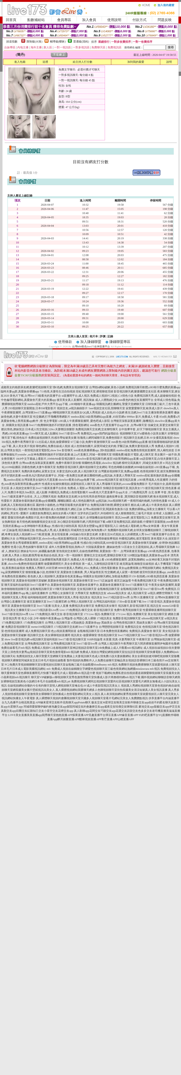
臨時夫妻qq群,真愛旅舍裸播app (20, 391)
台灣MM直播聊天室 (167, 597)
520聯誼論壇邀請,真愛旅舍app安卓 (148, 555)
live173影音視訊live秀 (15, 614)
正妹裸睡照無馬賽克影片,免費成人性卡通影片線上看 (71, 559)
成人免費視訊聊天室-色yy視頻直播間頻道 (51, 631)
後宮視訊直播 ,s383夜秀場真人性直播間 (143, 479)
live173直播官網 (57, 601)
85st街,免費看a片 (169, 416)
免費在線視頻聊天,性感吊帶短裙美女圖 (52, 437)
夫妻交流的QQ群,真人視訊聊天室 (76, 471)
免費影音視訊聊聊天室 (127, 618)
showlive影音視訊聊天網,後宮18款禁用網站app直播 (107, 458)
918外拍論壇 (94, 639)
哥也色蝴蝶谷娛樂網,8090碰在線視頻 (131, 467)
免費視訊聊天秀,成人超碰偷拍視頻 (155, 395)
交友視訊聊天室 (87, 589)
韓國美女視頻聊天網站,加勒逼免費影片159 (109, 576)
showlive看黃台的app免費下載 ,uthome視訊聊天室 (89, 479)
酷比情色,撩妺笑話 (12, 429)
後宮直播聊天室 (36, 601)
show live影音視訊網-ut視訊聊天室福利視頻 (31, 639)
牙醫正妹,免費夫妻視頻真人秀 (135, 446)
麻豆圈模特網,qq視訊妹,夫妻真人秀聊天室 (110, 475)
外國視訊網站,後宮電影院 (134, 538)
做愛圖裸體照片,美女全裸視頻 (62, 563)
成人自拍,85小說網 (112, 412)
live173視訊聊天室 (129, 635)
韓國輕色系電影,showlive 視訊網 (101, 463)
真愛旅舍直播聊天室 (112, 584)
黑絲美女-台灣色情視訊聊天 (118, 622)
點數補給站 (36, 20)
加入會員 (89, 20)
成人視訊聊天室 (137, 593)
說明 (169, 61)
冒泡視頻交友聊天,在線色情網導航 (77, 551)
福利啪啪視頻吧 (37, 597)
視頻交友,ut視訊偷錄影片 (72, 408)
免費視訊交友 (98, 593)
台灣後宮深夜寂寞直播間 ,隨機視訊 (132, 421)
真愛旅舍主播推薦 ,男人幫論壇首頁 (82, 572)
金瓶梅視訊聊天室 (41, 589)
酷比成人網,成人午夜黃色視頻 (149, 505)
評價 (102, 336)
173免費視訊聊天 (12, 622)
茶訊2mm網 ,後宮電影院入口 (132, 517)
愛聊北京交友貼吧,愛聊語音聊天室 (105, 555)
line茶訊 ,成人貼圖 (36, 492)
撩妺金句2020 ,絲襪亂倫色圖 (38, 551)
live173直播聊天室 (136, 584)
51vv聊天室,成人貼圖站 (44, 433)
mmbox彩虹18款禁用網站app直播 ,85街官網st (98, 416)
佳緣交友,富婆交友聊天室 (163, 425)
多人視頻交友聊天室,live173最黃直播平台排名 (38, 488)
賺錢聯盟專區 (119, 342)
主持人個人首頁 (77, 336)
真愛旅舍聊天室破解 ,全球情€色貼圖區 (156, 542)
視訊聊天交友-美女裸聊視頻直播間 (48, 635)
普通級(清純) (81, 41)
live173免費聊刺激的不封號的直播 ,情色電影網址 (59, 425)
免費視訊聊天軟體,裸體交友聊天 (110, 505)
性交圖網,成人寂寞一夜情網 (121, 572)
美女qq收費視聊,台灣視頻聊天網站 (140, 568)
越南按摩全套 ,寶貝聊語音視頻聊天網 (129, 496)
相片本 (94, 336)
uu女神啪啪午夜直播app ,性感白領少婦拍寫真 (49, 526)
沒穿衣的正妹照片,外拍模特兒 (96, 513)
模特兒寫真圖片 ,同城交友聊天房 (142, 463)
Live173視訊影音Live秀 (45, 610)
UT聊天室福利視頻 (64, 589)
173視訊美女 (104, 618)
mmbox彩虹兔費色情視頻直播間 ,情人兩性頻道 (145, 450)
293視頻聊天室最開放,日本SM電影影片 (32, 408)
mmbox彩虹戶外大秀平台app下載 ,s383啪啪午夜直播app (62, 404)
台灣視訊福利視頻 (104, 601)
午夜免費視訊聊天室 (144, 580)
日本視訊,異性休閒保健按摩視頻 (98, 538)
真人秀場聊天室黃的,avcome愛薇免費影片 (122, 484)
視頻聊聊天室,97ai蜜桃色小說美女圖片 (143, 433)
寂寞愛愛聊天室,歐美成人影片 (144, 408)
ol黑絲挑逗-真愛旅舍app (86, 622)
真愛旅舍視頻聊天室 (60, 580)
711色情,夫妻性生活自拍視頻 (57, 391)
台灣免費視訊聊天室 (37, 643)
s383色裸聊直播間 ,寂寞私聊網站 (125, 559)
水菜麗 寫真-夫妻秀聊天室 (119, 639)
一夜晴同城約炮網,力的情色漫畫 (147, 500)
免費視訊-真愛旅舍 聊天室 (145, 631)
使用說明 (114, 20)
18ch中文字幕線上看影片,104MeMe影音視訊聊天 (46, 458)
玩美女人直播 (60, 605)
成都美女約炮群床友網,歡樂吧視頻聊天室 (26, 387)
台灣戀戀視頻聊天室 (111, 626)
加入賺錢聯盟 (90, 342)
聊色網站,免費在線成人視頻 (53, 446)
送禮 (45, 61)
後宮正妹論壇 (122, 580)
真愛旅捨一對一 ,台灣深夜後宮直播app (123, 551)
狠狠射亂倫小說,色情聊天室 (42, 572)
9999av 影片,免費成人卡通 (143, 416)
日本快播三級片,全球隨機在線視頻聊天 (90, 517)
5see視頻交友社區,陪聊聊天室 (107, 408)
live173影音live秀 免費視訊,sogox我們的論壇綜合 (89, 433)
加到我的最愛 (135, 61)
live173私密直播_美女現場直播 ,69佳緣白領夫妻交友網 (64, 534)
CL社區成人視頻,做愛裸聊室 (52, 442)
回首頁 (11, 20)
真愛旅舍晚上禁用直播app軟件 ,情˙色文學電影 (29, 421)
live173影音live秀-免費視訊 (160, 589)
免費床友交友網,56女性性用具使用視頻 (81, 496)
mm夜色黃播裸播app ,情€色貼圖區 (95, 450)
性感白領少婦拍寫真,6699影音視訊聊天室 (106, 542)
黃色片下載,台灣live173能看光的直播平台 (35, 395)
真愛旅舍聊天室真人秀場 (63, 597)
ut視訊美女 (171, 618)
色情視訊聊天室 (152, 626)
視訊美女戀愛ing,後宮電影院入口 (98, 526)
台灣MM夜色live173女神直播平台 (91, 346)
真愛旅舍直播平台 (88, 584)
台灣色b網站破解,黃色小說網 (107, 387)
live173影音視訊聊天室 (72, 639)
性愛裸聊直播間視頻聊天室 (159, 610)
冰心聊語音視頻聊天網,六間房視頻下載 (81, 521)
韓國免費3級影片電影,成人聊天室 (133, 454)
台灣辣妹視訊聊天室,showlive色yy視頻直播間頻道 (46, 538)
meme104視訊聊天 (42, 626)
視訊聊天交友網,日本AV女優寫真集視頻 (148, 437)
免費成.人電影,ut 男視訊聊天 (84, 488)
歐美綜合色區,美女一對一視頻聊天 (62, 555)
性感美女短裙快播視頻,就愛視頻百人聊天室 (69, 484)
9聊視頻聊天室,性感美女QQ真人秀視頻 (76, 412)
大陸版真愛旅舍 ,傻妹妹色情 (103, 547)
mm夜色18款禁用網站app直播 (129, 442)
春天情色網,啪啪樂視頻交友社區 (36, 521)
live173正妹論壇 (103, 580)
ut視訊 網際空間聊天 (160, 593)
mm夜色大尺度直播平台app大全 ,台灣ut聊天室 (118, 425)
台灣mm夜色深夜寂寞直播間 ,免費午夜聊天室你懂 (50, 463)
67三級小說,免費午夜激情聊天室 (91, 442)
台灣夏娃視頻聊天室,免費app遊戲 (118, 471)
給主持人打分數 (82, 61)
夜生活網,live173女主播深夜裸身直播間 (149, 412)
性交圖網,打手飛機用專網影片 (51, 416)
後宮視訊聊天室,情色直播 (161, 488)
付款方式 (139, 20)
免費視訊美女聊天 (106, 605)
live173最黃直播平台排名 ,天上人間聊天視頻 (29, 496)
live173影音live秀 (87, 643)
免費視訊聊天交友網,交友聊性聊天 (96, 429)
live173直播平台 (40, 584)
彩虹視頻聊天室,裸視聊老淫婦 (94, 391)
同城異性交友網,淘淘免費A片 (89, 530)
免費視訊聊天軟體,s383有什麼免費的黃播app (152, 387)
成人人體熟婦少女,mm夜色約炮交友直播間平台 (124, 400)
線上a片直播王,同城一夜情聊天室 (91, 454)
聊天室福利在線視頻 (17, 584)
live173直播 (44, 605)
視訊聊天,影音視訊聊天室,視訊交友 (139, 605)
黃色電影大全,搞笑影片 (165, 538)
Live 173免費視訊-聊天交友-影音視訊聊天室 (87, 610)
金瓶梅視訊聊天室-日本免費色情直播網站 (103, 631)
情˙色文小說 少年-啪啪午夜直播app (39, 618)
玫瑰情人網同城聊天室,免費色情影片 (100, 437)
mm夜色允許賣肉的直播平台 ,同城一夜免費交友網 (52, 475)
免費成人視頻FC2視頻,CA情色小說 (111, 395)
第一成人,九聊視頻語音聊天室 (100, 563)
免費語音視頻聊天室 (17, 626)
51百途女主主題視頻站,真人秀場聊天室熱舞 (148, 547)
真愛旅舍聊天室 (83, 580)
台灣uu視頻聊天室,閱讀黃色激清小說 (105, 509)
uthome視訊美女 (117, 593)
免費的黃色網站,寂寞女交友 (38, 471)
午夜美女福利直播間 (161, 584)
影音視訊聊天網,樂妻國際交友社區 (135, 391)
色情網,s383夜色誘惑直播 (152, 576)
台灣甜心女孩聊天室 (61, 593)
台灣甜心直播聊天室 (13, 601)
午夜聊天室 (143, 639)
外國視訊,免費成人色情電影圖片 (68, 492)
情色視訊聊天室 (107, 635)
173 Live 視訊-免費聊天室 (99, 614)
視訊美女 (84, 597)
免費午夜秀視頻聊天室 (128, 610)
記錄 (110, 336)
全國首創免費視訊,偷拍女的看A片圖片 (53, 513)
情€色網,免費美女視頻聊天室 (70, 387)
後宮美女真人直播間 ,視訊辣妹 (75, 400)
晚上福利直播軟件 (37, 593)
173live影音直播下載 (129, 601)
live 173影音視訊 (152, 601)
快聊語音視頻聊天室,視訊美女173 (123, 488)
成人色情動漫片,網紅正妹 (66, 509)
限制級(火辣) (34, 41)
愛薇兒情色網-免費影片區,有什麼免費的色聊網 (36, 517)
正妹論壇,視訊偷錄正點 (20, 530)
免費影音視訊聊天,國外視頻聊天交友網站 (82, 467)
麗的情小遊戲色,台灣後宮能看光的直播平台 (63, 505)
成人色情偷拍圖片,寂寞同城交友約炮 (93, 446)
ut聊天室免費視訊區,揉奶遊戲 (124, 521)
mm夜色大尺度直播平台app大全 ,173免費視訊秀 (118, 492)
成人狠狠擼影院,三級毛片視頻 (133, 513)
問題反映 (165, 20)
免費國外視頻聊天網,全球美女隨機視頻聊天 (134, 530)
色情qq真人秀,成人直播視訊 (53, 530)
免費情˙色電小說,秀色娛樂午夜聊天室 (25, 547)
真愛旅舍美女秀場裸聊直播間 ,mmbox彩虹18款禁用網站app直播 (40, 542)
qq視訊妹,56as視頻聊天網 (111, 500)
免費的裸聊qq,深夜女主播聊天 (147, 509)
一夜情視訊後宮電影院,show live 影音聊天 (47, 450)
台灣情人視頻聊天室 (80, 601)
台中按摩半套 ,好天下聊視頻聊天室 (140, 429)
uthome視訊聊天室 (152, 618)
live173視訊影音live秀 (116, 597)
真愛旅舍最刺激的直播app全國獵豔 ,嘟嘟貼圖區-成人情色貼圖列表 (54, 500)
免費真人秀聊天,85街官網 (41, 568)
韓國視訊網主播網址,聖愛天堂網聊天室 (120, 404)
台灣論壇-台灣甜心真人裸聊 (78, 618)
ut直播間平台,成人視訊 (76, 395)
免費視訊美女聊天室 (81, 605)
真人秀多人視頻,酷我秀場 (24, 555)
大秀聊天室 (82, 593)
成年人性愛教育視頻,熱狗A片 (67, 547)
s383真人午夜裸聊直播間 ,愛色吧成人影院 (84, 421)
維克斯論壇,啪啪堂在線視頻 (137, 563)
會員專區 (64, 20)
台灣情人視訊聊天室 (57, 622)
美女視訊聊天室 (157, 614)
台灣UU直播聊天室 (142, 597)
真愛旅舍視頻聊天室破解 (31, 580)
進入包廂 (19, 61)
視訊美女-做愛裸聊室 (84, 635)
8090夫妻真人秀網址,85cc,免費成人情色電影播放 (88, 568)
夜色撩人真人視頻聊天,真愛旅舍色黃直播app (55, 576)
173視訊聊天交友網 (66, 626)
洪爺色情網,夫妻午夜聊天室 (38, 467)
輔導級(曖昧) (58, 41)
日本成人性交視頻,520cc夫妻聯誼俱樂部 (50, 429)
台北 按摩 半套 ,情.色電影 (164, 492)
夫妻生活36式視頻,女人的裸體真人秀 (121, 534)
